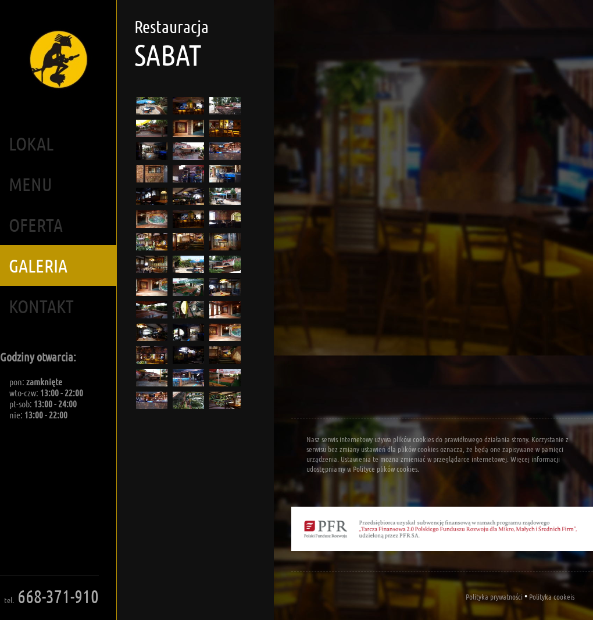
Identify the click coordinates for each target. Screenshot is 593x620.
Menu (30, 184)
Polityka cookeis (551, 596)
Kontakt (41, 306)
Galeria (38, 265)
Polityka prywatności (494, 596)
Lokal (31, 143)
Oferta (36, 224)
